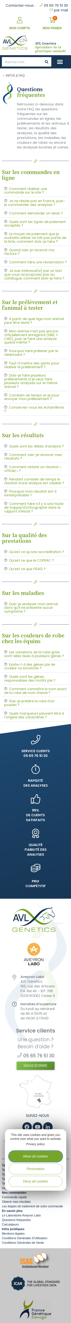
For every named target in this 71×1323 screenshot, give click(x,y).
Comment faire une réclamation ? (38, 262)
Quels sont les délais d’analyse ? (36, 446)
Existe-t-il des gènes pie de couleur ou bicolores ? (29, 666)
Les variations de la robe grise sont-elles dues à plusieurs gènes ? (34, 654)
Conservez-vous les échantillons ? (34, 409)
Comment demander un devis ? (36, 213)
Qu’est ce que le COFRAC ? (31, 560)
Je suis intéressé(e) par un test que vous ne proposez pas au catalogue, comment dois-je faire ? (34, 274)
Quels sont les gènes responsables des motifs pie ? (29, 678)
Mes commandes (14, 1192)
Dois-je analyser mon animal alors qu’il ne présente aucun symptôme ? (31, 608)
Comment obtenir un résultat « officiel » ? (32, 469)
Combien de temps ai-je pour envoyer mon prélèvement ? (31, 397)
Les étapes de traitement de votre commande (32, 1206)
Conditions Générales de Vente (23, 1242)
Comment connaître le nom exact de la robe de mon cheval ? (35, 691)
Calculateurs (10, 1224)
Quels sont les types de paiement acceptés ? (35, 223)
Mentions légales (13, 1233)
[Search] (46, 62)
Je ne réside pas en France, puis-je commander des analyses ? (34, 203)
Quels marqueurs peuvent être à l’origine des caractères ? (34, 715)
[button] (60, 62)
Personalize (35, 1169)
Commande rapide (14, 1197)
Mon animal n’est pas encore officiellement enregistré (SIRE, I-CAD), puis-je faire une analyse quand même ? (31, 337)
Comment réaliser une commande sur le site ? (25, 190)
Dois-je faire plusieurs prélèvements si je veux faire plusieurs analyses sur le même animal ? (30, 381)
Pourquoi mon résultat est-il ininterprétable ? (30, 493)
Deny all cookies (35, 1181)
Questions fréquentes (16, 1220)
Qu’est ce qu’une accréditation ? (36, 551)
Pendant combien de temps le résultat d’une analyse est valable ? (34, 481)
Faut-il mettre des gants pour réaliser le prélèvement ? (31, 365)
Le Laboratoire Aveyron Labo (21, 1215)
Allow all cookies (35, 1156)
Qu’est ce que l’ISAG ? (27, 569)
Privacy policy (35, 1144)
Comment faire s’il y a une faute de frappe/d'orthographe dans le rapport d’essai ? (33, 507)
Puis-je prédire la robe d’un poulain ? (29, 703)
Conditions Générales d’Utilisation (24, 1238)
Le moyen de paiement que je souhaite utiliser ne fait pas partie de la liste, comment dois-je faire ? (35, 237)
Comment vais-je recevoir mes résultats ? (33, 456)
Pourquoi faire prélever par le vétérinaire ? (31, 352)
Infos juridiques (13, 1229)
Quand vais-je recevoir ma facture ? (29, 252)
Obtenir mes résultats (16, 1201)
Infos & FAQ (15, 75)
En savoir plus (12, 1210)
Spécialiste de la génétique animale (50, 47)
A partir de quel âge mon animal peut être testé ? (34, 320)
